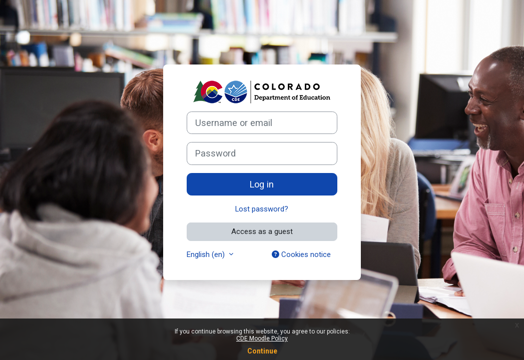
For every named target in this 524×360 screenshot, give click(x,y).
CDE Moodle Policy (262, 338)
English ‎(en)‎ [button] (207, 254)
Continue (262, 351)
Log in (262, 184)
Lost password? (261, 209)
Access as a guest (262, 231)
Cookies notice (301, 254)
